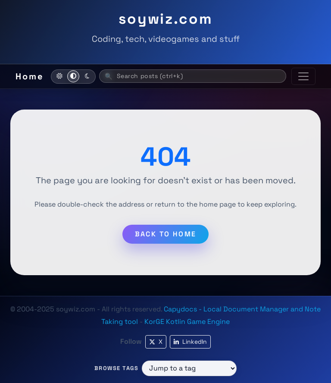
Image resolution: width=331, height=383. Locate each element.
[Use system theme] (73, 76)
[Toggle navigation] (303, 76)
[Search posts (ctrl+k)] (192, 76)
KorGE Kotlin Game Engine (187, 321)
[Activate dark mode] (87, 76)
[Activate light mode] (59, 76)
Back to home (166, 234)
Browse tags (116, 368)
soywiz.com (166, 18)
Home (30, 76)
